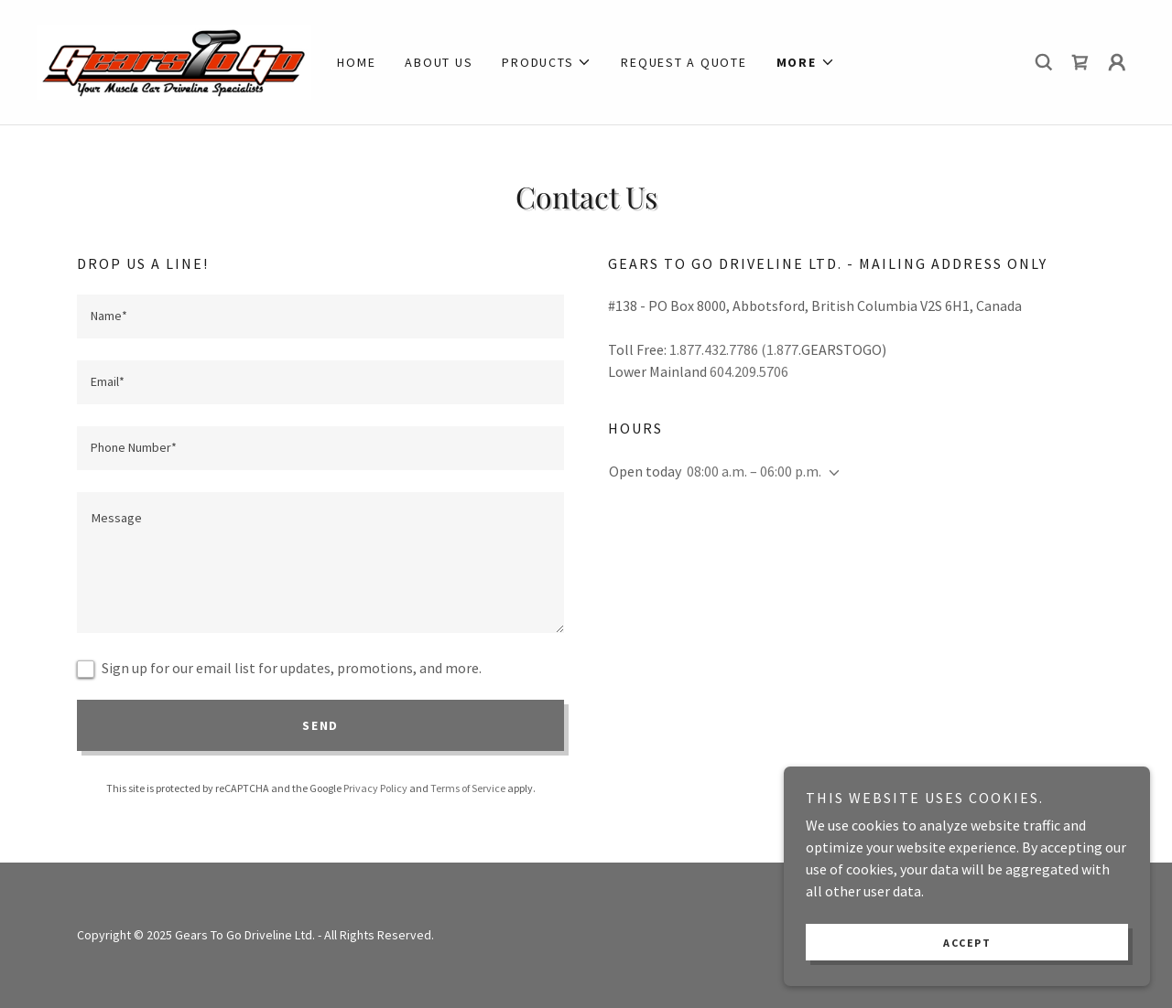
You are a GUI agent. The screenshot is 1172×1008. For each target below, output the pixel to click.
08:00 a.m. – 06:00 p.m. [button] (754, 471)
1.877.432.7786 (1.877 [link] (733, 349)
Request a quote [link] (683, 62)
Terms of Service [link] (467, 788)
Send (320, 725)
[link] (174, 60)
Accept (967, 942)
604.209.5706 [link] (749, 371)
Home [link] (356, 62)
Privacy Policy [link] (375, 788)
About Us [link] (438, 62)
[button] (546, 62)
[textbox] (320, 316)
